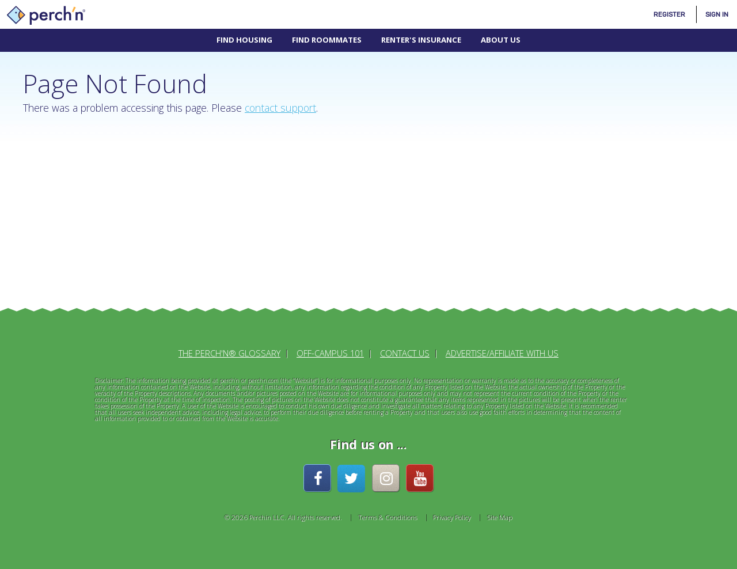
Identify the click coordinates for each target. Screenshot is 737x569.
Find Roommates (327, 40)
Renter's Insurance (421, 40)
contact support (280, 108)
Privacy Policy (452, 517)
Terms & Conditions (387, 517)
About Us (501, 40)
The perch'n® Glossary (229, 353)
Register (669, 14)
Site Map (499, 517)
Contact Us (405, 353)
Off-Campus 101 (330, 353)
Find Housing (244, 40)
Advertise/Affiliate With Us (502, 353)
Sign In (716, 14)
